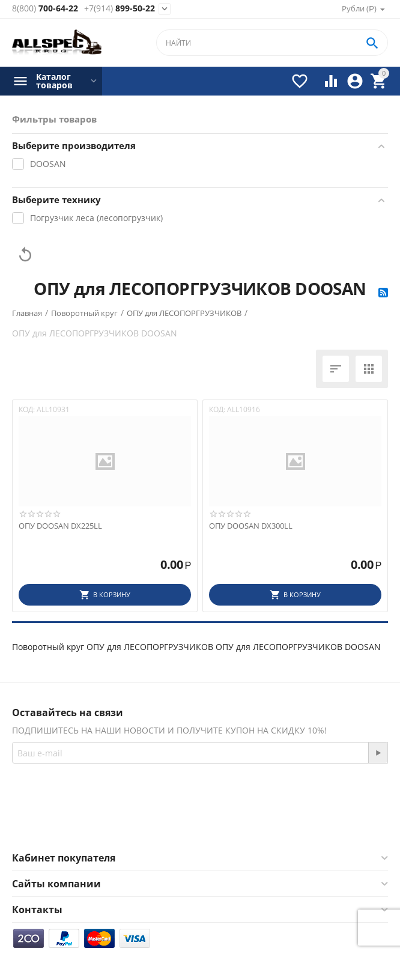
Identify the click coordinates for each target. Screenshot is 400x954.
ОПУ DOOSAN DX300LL (250, 526)
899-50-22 (119, 9)
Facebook (170, 823)
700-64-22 (45, 9)
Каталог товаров (54, 81)
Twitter (234, 823)
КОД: (27, 409)
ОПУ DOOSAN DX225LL (60, 526)
